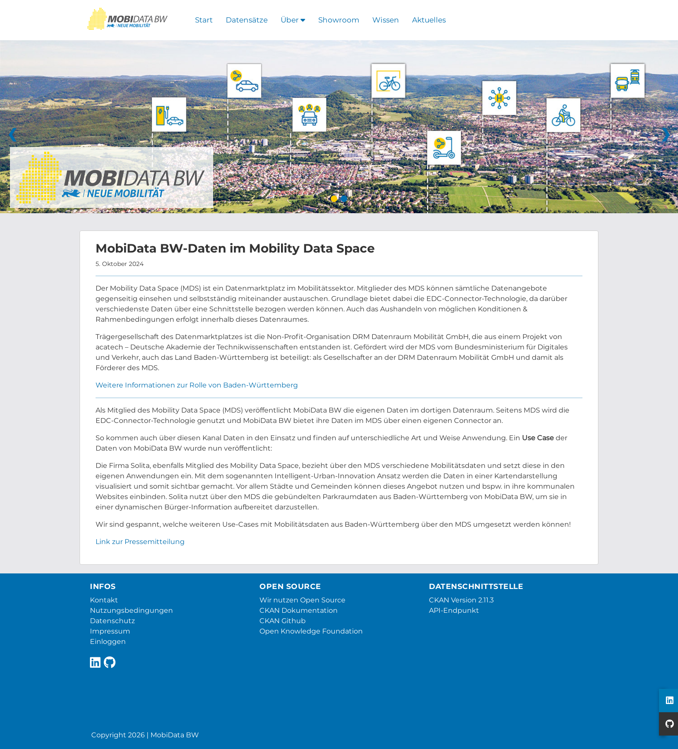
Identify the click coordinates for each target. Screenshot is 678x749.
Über (293, 20)
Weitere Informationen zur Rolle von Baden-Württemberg (197, 385)
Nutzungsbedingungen (131, 610)
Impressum (110, 631)
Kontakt (104, 600)
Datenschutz (112, 621)
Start (204, 20)
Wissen (385, 20)
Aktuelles (429, 20)
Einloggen (108, 641)
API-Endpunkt (454, 610)
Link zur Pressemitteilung (140, 542)
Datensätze (247, 20)
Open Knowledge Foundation (311, 631)
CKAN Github (282, 621)
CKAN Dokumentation (298, 610)
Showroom (338, 20)
